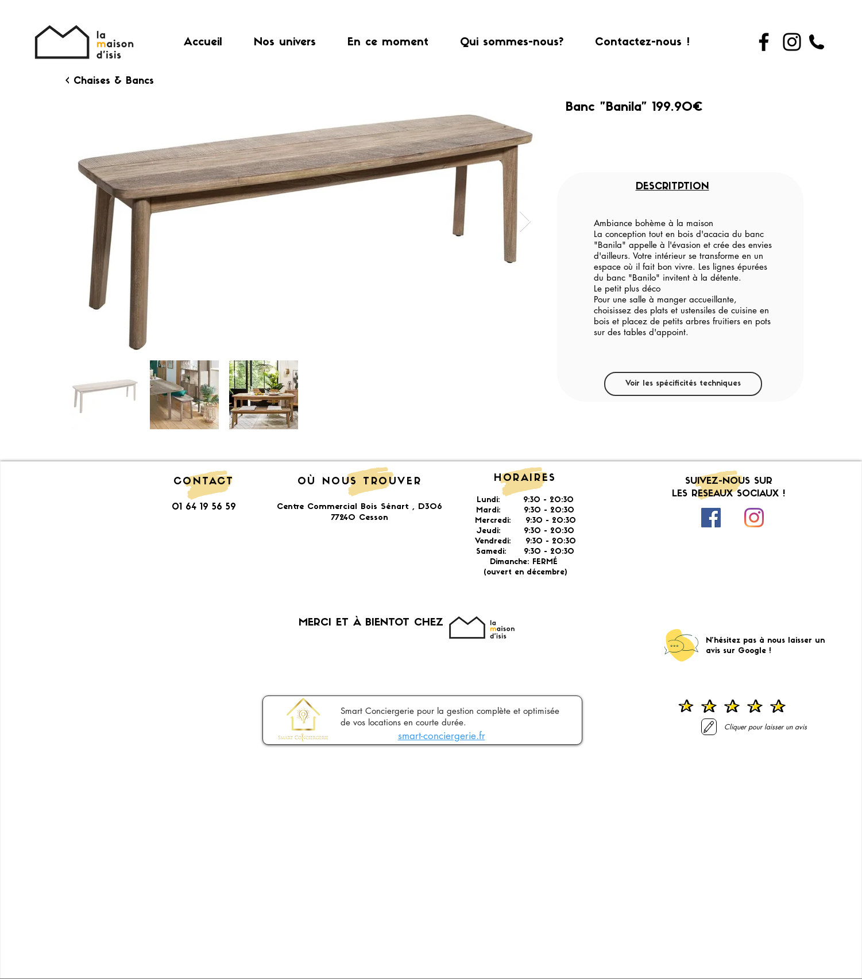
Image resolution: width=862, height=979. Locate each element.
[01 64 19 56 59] (816, 42)
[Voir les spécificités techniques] (683, 384)
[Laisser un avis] (709, 726)
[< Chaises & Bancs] (109, 81)
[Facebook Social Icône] (711, 517)
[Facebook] (764, 42)
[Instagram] (792, 42)
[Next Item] (525, 222)
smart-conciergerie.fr (441, 735)
